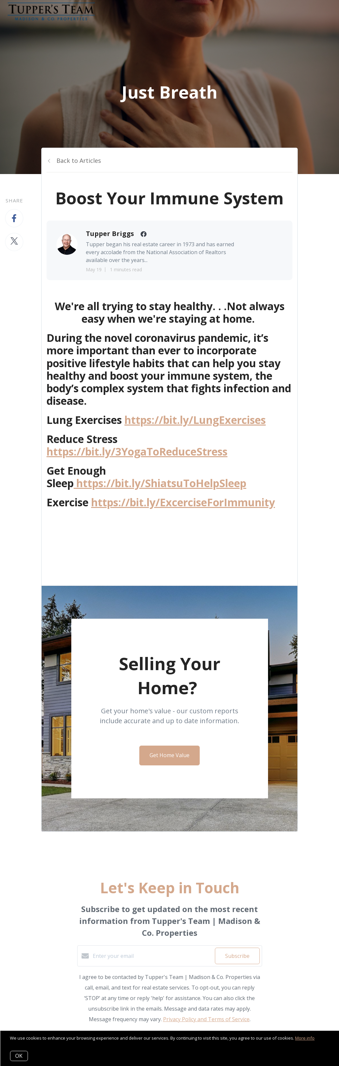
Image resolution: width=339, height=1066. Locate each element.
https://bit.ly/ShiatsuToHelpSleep (160, 483)
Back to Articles (78, 160)
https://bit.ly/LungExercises (195, 420)
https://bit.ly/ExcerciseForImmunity (183, 502)
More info (305, 1038)
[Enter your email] (152, 956)
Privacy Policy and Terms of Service (206, 1019)
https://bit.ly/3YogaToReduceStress (137, 451)
